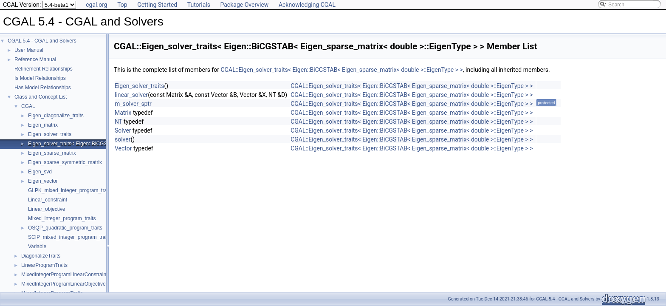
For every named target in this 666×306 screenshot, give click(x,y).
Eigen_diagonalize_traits (56, 116)
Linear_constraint (47, 200)
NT (118, 121)
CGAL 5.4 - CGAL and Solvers (42, 41)
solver (122, 139)
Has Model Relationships (42, 88)
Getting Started (157, 4)
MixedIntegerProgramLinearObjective (63, 284)
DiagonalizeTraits (40, 256)
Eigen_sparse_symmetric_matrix (65, 162)
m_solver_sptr (133, 103)
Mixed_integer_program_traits (62, 218)
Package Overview (244, 4)
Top (122, 4)
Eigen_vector (43, 181)
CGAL (28, 106)
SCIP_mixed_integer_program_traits (69, 237)
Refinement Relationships (43, 69)
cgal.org (96, 4)
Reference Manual (35, 59)
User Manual (28, 50)
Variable (37, 246)
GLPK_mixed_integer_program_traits (70, 190)
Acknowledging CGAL (307, 4)
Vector (123, 148)
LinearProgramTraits (44, 265)
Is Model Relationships (40, 78)
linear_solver (131, 94)
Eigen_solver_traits (49, 134)
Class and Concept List (40, 97)
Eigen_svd (40, 172)
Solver (123, 130)
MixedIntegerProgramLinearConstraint (64, 275)
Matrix (123, 112)
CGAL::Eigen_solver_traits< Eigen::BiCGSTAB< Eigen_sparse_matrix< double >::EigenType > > (341, 69)
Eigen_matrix (43, 125)
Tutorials (198, 4)
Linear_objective (46, 209)
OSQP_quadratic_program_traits (65, 228)
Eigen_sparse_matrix (52, 153)
